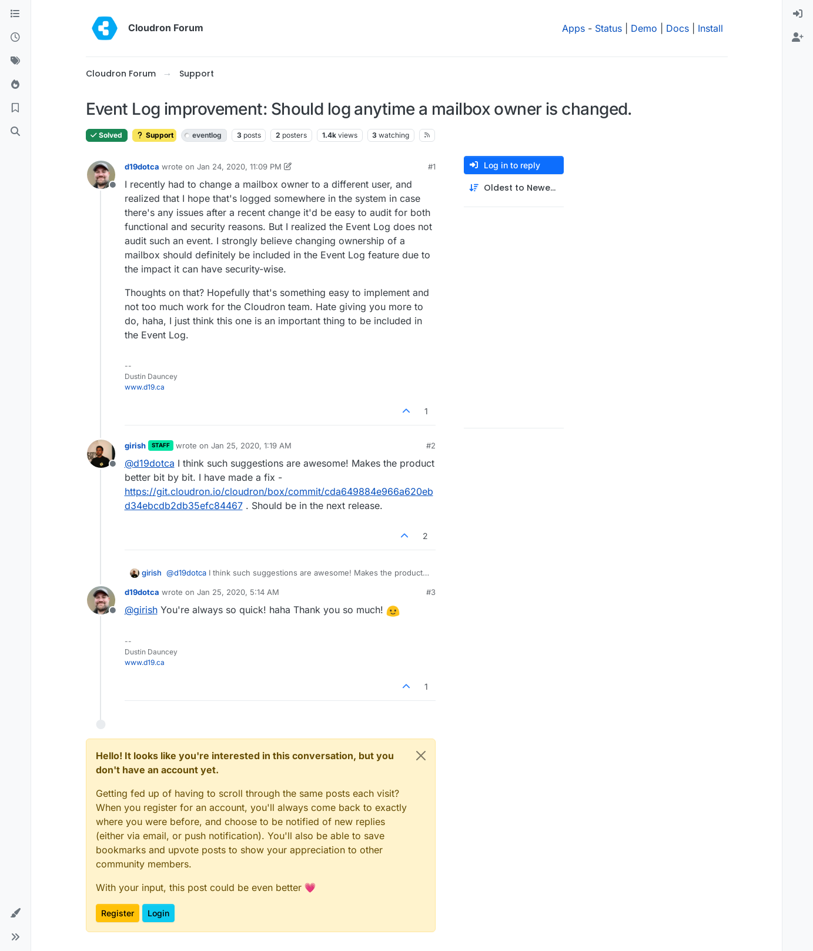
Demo (644, 28)
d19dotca (142, 166)
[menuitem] (797, 14)
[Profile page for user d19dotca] (101, 175)
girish (135, 445)
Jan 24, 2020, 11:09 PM (239, 166)
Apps (573, 28)
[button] (15, 913)
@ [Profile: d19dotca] (150, 463)
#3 (431, 592)
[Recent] (15, 37)
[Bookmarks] (15, 108)
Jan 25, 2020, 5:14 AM (238, 592)
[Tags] (15, 61)
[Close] (421, 755)
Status (608, 28)
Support (154, 135)
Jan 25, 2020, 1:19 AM (251, 445)
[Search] (15, 131)
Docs (677, 28)
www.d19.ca (145, 387)
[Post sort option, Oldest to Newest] (514, 188)
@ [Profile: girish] (141, 610)
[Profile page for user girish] (101, 454)
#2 (431, 445)
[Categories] (15, 14)
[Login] (797, 14)
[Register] (797, 37)
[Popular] (15, 84)
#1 (432, 166)
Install (710, 28)
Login (158, 913)
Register (117, 913)
